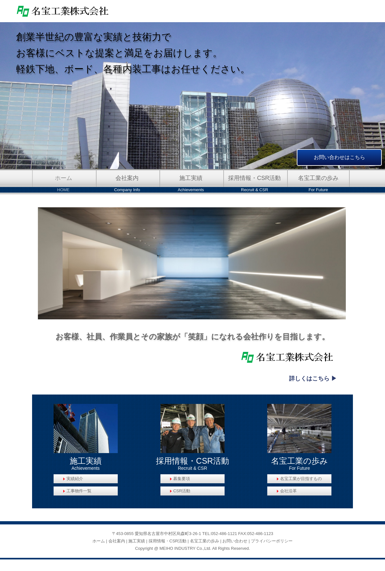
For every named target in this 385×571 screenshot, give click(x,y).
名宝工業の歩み (204, 541)
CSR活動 (181, 490)
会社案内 (116, 541)
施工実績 (136, 541)
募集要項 (181, 478)
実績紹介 (74, 478)
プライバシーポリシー (272, 541)
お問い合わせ (234, 541)
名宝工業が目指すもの (301, 478)
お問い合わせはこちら (339, 157)
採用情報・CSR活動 (167, 541)
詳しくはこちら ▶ (313, 378)
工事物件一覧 (78, 490)
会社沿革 (288, 490)
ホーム (98, 541)
